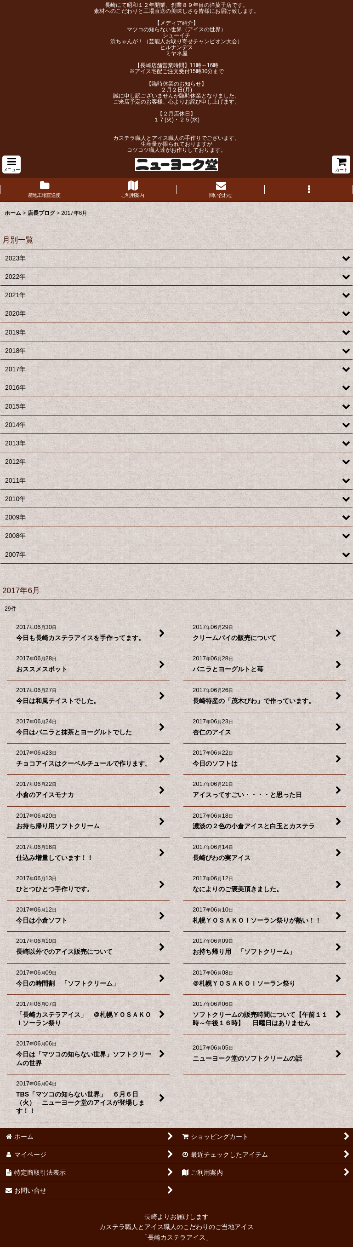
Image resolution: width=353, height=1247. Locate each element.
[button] (11, 164)
